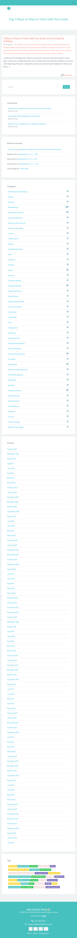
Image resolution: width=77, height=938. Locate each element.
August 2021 (11, 459)
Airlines (11, 197)
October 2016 (12, 727)
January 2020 (12, 545)
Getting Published (14, 286)
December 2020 (12, 497)
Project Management (15, 375)
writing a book (34, 869)
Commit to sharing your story (51, 47)
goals (42, 50)
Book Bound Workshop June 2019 (18, 869)
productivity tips (44, 866)
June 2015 (11, 790)
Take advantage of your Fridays (20, 53)
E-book (54, 883)
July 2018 (10, 631)
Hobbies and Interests (16, 301)
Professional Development (18, 369)
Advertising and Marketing (17, 192)
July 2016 (10, 737)
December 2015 (12, 761)
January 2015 (12, 809)
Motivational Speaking (16, 343)
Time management (14, 883)
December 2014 (12, 814)
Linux (10, 322)
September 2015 (13, 775)
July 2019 (10, 574)
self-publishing (13, 396)
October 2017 (12, 675)
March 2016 (11, 751)
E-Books (11, 265)
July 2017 (10, 689)
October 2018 (12, 617)
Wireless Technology (15, 427)
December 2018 (12, 607)
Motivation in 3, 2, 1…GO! (28, 154)
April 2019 (10, 588)
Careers (11, 233)
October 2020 (12, 507)
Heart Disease (13, 296)
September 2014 (13, 828)
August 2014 (11, 833)
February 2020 (12, 540)
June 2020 (11, 526)
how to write (12, 880)
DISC (10, 254)
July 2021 (10, 463)
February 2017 (12, 713)
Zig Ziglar (48, 883)
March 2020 (11, 535)
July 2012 (10, 843)
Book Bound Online (14, 887)
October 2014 (12, 823)
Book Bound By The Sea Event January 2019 (21, 873)
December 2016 (12, 723)
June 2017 (11, 694)
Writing (53, 866)
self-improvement (45, 869)
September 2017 (13, 679)
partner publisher (39, 887)
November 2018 (13, 612)
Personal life (34, 880)
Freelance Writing (14, 280)
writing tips (50, 876)
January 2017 (12, 718)
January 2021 (12, 492)
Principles (12, 359)
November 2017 (13, 670)
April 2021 (10, 478)
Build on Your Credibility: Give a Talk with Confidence (27, 124)
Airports (11, 202)
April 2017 (10, 703)
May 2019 (10, 583)
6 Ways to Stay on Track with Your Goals (29, 45)
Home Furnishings (15, 307)
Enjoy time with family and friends (29, 50)
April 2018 (10, 646)
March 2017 (11, 708)
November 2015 (13, 766)
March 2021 (11, 483)
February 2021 (12, 487)
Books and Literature (16, 212)
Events (10, 270)
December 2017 (12, 665)
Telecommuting (14, 422)
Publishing (12, 380)
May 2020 (10, 531)
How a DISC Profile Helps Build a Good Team (24, 116)
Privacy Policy (44, 933)
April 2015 (10, 795)
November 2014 (13, 819)
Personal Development (16, 354)
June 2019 (11, 579)
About (35, 933)
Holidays (47, 50)
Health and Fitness (15, 291)
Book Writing (13, 207)
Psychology (42, 880)
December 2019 (12, 550)
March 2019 (11, 593)
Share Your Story (23, 866)
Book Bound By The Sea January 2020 (19, 876)
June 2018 (11, 636)
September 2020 (13, 511)
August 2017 (11, 684)
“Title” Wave (24, 169)
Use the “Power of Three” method (51, 53)
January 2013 (12, 838)
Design (10, 244)
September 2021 (13, 454)
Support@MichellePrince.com (40, 924)
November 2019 (13, 555)
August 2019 (11, 569)
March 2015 (11, 799)
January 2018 (12, 660)
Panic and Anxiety (14, 348)
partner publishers (27, 887)
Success (11, 417)
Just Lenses (11, 149)
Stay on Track (55, 50)
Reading (11, 385)
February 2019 (12, 598)
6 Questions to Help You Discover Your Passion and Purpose (29, 108)
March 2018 (11, 651)
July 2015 (10, 785)
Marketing (12, 333)
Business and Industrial (16, 223)
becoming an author (41, 873)
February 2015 (12, 804)
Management (13, 328)
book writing (12, 866)
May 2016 (10, 742)
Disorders (11, 260)
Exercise (11, 275)
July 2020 (10, 521)
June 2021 (11, 468)
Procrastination (52, 880)
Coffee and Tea (13, 239)
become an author (54, 873)
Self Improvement (14, 390)
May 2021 (10, 473)
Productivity (12, 364)
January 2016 (12, 756)
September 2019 (13, 564)
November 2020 (13, 502)
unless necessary (35, 53)
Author (31, 883)
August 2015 (11, 780)
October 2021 (12, 449)
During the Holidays (13, 50)
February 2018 (12, 655)
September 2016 (13, 732)
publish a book (59, 876)
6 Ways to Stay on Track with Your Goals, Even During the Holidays (33, 40)
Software (11, 411)
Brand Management (15, 218)
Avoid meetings (21, 47)
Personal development (38, 876)
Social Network (13, 406)
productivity (33, 866)
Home (29, 933)
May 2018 (10, 641)
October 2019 (12, 559)
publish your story (23, 880)
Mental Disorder (14, 338)
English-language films (52, 887)
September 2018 (13, 622)
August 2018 (11, 627)
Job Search (12, 312)
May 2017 (10, 699)
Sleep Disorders (14, 401)
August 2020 (11, 516)
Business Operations (15, 228)
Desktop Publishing (15, 249)
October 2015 (12, 771)
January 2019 (12, 603)
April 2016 (10, 747)
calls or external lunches (33, 47)
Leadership (12, 317)
